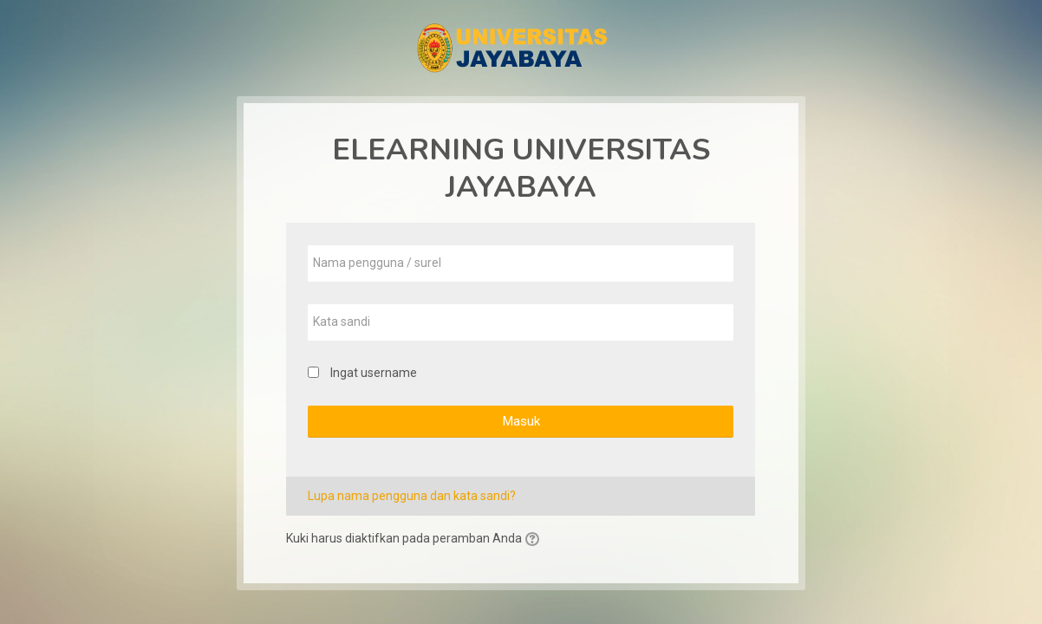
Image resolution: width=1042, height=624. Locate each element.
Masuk (521, 421)
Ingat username (373, 373)
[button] (534, 539)
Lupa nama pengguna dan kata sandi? (412, 496)
